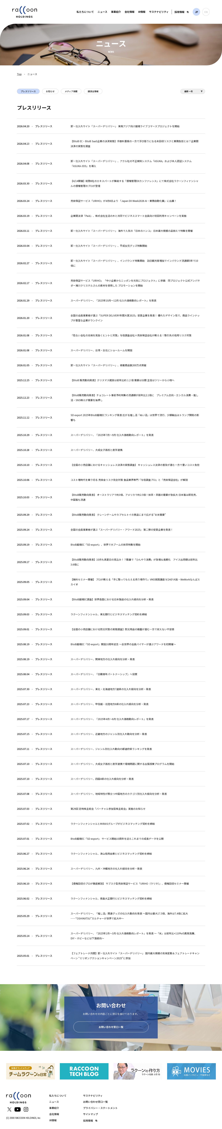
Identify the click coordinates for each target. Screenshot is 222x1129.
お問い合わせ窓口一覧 (111, 1028)
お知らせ (50, 91)
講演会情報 (93, 91)
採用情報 (179, 12)
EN (206, 12)
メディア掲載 (71, 91)
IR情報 (141, 12)
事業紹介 (116, 12)
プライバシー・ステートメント (100, 1109)
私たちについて (85, 12)
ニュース (102, 12)
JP (196, 12)
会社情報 (129, 12)
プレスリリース (28, 91)
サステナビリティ (159, 12)
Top (19, 74)
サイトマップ (90, 1115)
